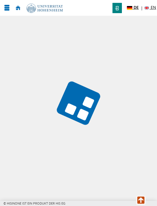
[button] (117, 8)
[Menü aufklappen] (7, 8)
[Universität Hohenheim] (43, 7)
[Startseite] (18, 7)
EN (150, 8)
